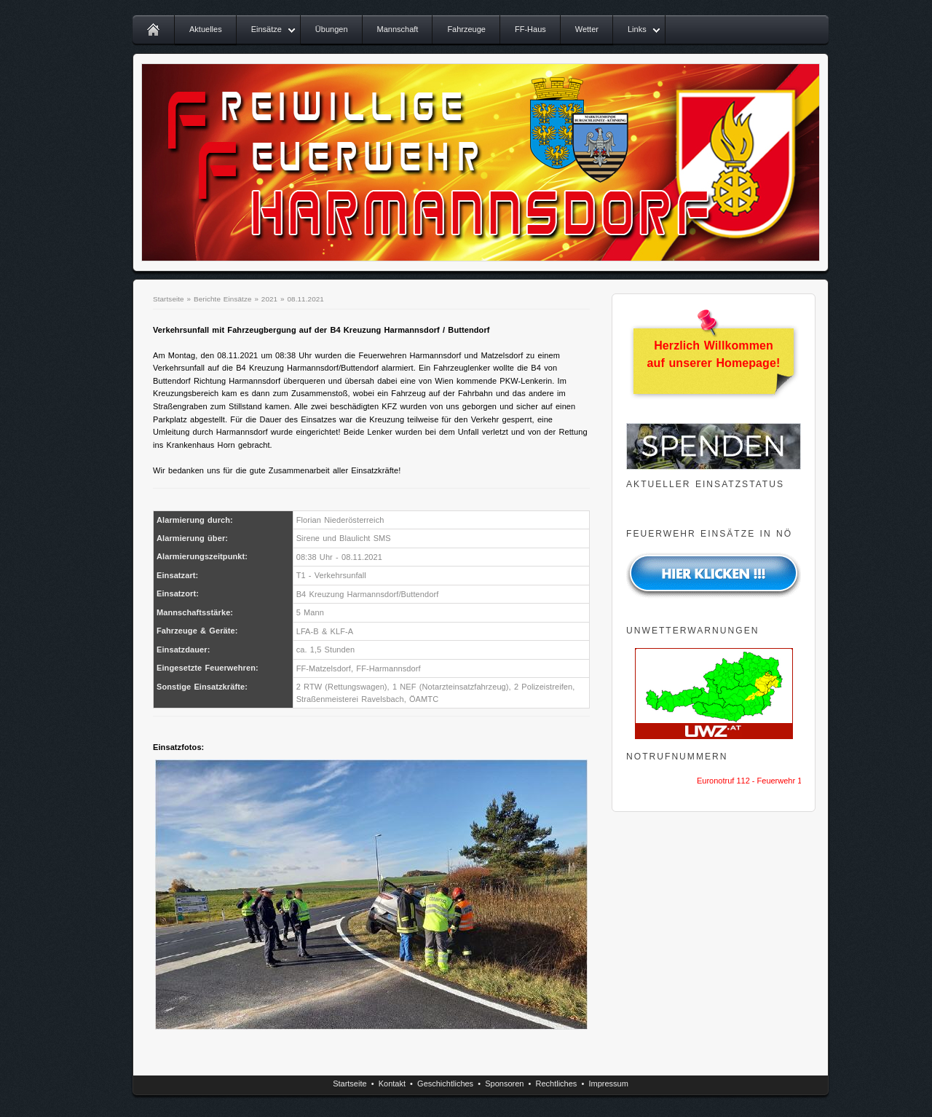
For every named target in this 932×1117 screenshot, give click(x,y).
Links (637, 29)
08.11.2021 (305, 299)
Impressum (608, 1083)
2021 (269, 299)
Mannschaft (398, 29)
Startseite (168, 299)
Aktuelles (205, 29)
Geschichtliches (445, 1083)
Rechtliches (556, 1083)
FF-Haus (530, 29)
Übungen (331, 29)
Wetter (587, 29)
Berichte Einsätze (223, 299)
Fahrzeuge (466, 29)
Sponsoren (504, 1083)
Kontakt (392, 1083)
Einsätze (266, 29)
